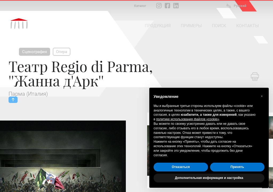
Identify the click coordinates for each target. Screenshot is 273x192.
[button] (262, 96)
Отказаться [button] (181, 167)
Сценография (34, 51)
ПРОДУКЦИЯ (158, 25)
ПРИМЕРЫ (191, 25)
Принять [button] (237, 167)
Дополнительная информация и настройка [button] (209, 178)
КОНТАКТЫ (247, 25)
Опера (61, 51)
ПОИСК (219, 25)
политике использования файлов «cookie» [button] (187, 119)
